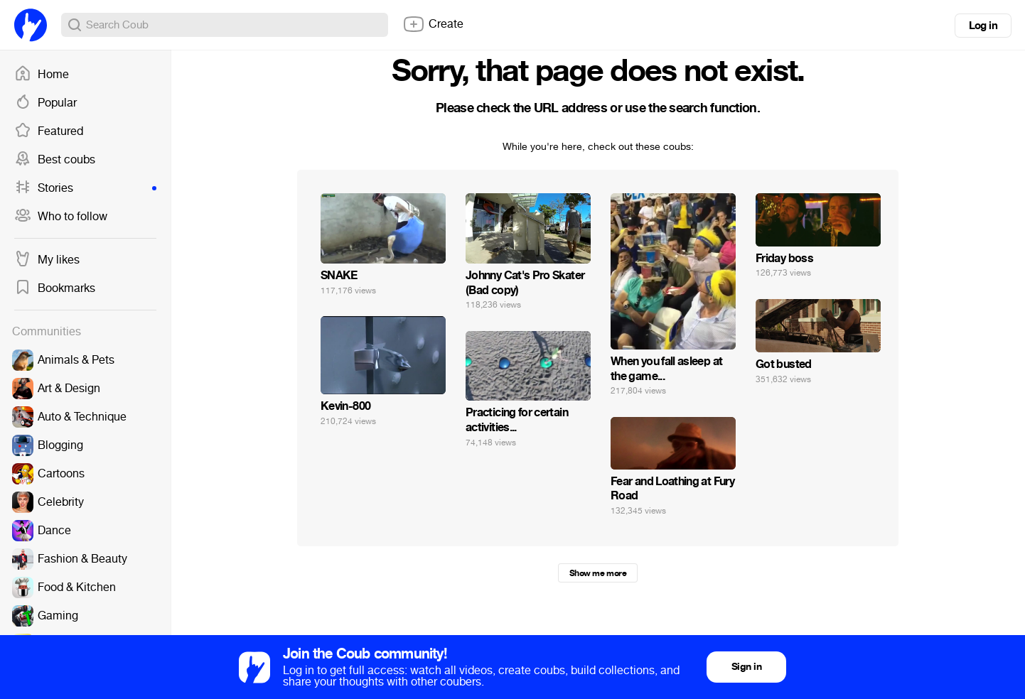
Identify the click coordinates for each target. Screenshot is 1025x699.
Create (432, 24)
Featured (48, 131)
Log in (983, 25)
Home (41, 75)
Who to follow (60, 217)
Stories (85, 188)
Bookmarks (54, 288)
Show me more (597, 573)
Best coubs (54, 160)
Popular (45, 103)
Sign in (746, 666)
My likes (47, 260)
